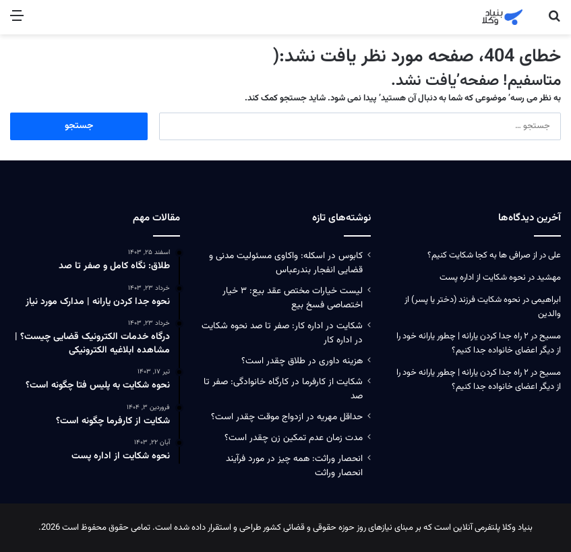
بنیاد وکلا (517, 527)
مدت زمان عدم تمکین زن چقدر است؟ (293, 438)
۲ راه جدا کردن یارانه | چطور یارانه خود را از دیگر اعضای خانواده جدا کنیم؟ (478, 343)
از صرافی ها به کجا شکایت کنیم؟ (482, 255)
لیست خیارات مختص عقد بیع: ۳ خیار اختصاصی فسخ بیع (292, 298)
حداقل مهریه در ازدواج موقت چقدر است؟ (287, 417)
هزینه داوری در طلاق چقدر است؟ (302, 361)
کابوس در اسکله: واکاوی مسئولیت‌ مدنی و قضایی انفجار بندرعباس (286, 263)
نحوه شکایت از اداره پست (483, 277)
